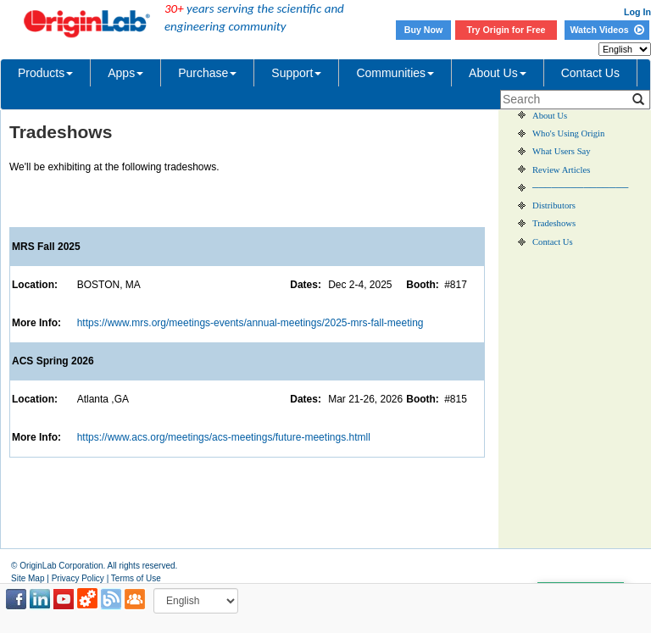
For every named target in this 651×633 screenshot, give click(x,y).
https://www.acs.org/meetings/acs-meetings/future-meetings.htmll (223, 437)
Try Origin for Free (506, 30)
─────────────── (580, 187)
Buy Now (423, 30)
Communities (395, 73)
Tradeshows (554, 223)
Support (296, 73)
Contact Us (590, 73)
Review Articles (561, 170)
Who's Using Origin (568, 133)
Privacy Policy (78, 578)
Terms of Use (136, 578)
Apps (125, 73)
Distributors (554, 205)
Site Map (27, 578)
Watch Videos (606, 30)
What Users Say (561, 151)
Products (45, 73)
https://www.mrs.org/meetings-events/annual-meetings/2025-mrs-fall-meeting (250, 323)
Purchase (207, 73)
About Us (497, 73)
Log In (637, 12)
